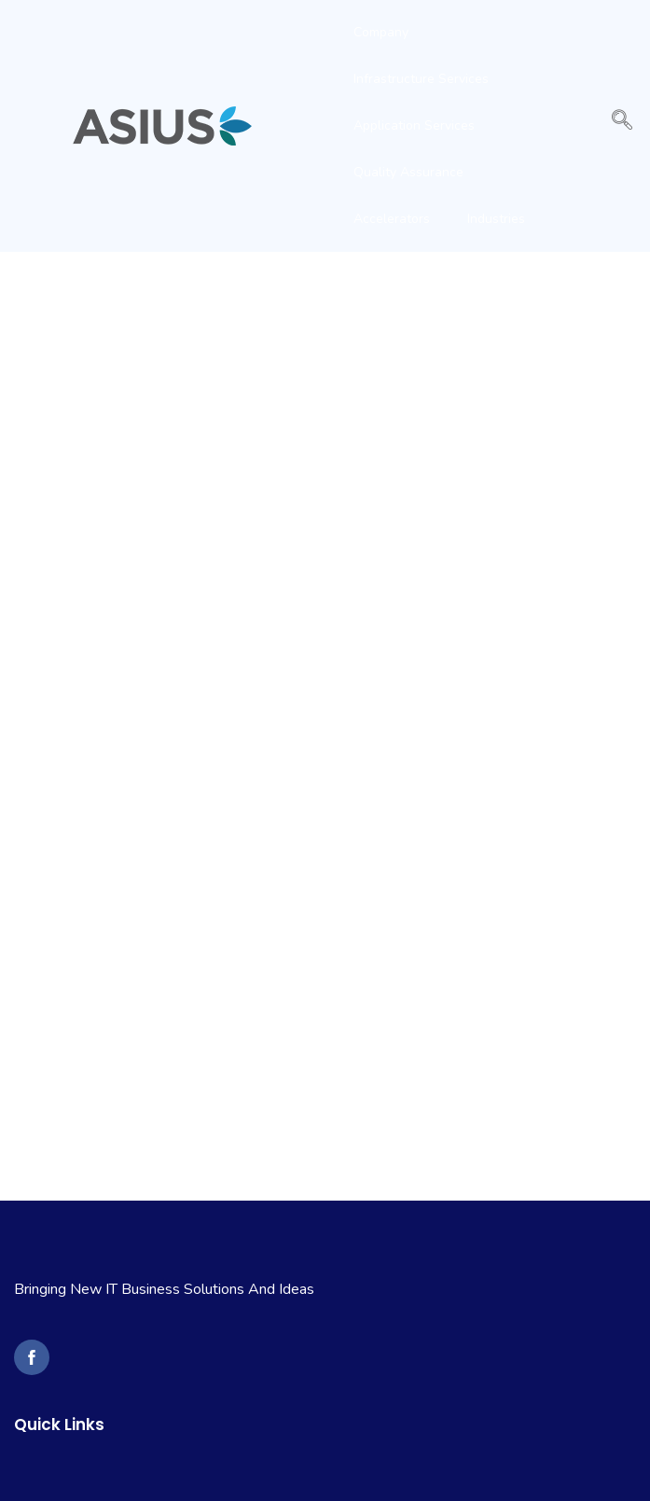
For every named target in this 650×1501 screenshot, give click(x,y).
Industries (496, 219)
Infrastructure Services (421, 79)
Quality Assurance (408, 172)
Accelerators (391, 219)
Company (380, 32)
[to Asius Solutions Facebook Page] (31, 1357)
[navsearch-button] (622, 126)
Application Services (414, 125)
